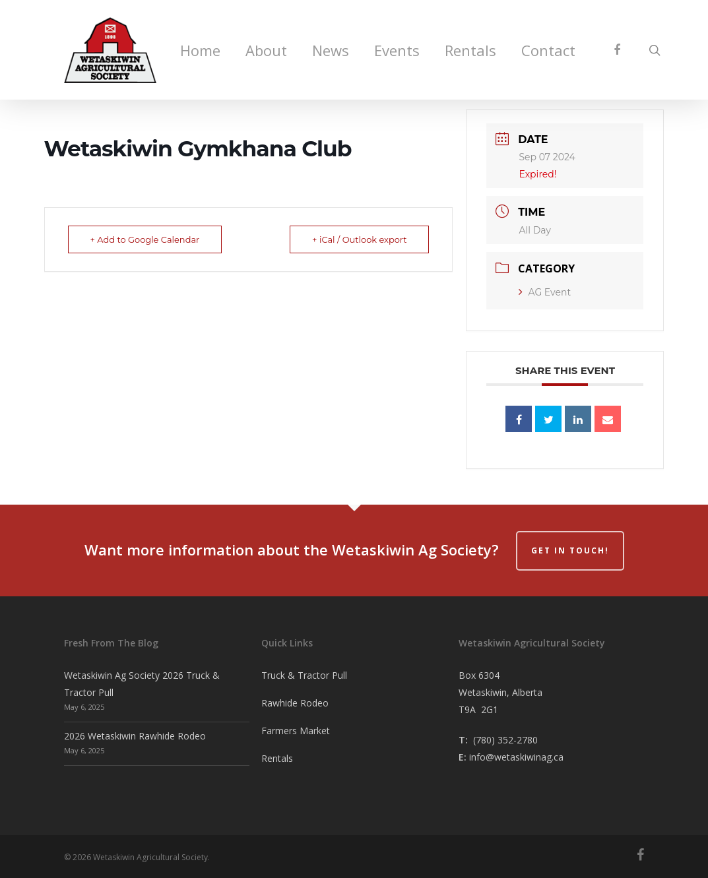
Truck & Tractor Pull (304, 675)
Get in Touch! (570, 550)
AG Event (545, 292)
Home (200, 51)
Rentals (470, 51)
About (266, 51)
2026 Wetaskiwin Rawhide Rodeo (135, 736)
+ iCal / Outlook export (358, 239)
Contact (548, 51)
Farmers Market (295, 730)
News (330, 51)
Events (397, 51)
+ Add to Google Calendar (146, 239)
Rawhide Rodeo (295, 703)
